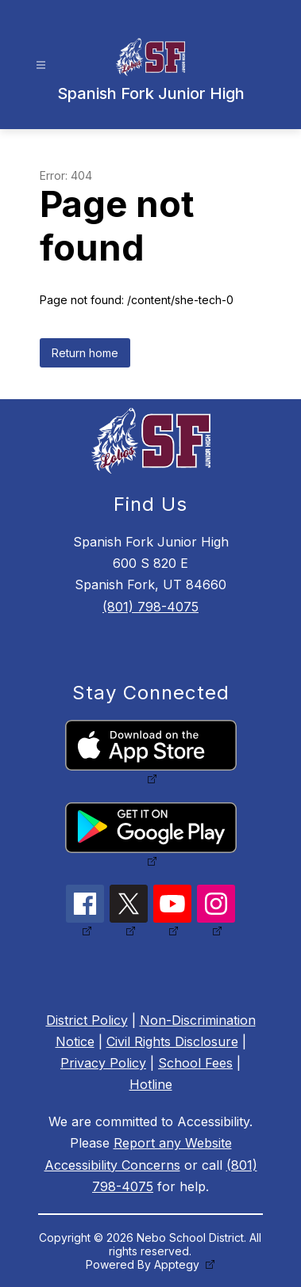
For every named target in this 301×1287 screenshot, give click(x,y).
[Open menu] (41, 65)
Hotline (150, 1084)
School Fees (195, 1063)
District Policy (87, 1020)
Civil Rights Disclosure (172, 1041)
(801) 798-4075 (150, 607)
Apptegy (178, 1264)
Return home (85, 353)
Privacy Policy (103, 1063)
